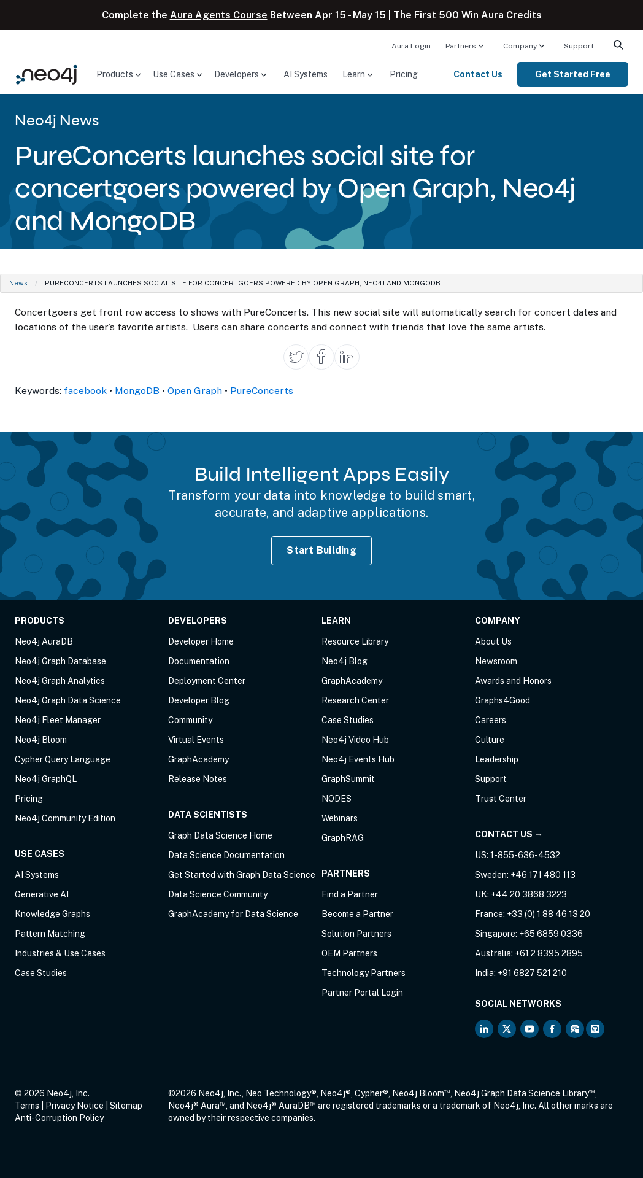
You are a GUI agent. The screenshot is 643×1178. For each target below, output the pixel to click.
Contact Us (477, 74)
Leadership (496, 759)
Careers (490, 720)
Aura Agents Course (219, 15)
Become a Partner (357, 914)
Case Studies (41, 973)
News (18, 283)
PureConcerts (261, 391)
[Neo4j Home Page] (47, 73)
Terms (27, 1105)
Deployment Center (206, 681)
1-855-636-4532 (525, 855)
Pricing (404, 74)
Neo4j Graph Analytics (60, 681)
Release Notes (197, 779)
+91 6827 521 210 (532, 973)
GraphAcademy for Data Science (233, 914)
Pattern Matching (50, 934)
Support (579, 46)
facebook (85, 391)
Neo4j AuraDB (44, 641)
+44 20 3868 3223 (529, 894)
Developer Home (201, 641)
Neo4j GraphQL (46, 779)
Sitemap (126, 1105)
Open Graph (194, 391)
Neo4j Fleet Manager (58, 720)
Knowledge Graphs (52, 914)
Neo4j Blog (345, 661)
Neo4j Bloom (41, 740)
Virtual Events (196, 740)
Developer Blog (198, 700)
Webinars (340, 818)
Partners (460, 46)
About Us (493, 641)
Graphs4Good (502, 700)
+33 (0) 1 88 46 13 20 (548, 914)
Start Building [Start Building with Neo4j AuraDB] (321, 550)
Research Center (355, 700)
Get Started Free (572, 74)
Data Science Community (218, 894)
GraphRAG (343, 838)
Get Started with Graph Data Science (241, 875)
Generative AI (42, 894)
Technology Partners (364, 973)
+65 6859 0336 (551, 934)
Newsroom (496, 661)
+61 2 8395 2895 (549, 953)
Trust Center (500, 799)
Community (190, 720)
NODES (337, 799)
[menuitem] (411, 45)
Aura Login (411, 46)
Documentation (198, 661)
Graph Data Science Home (220, 835)
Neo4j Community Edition (65, 818)
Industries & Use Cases (60, 953)
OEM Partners (349, 953)
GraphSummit (348, 779)
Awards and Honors (513, 681)
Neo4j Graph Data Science (68, 700)
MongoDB (137, 391)
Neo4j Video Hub (355, 740)
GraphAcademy (198, 759)
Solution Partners (356, 934)
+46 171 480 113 (543, 875)
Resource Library (355, 641)
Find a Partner (350, 894)
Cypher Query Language (62, 759)
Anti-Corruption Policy (59, 1118)
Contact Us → (509, 834)
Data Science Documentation (226, 855)
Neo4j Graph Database (60, 661)
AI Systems (305, 74)
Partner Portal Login (362, 993)
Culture (489, 740)
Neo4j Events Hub (358, 759)
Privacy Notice (74, 1105)
